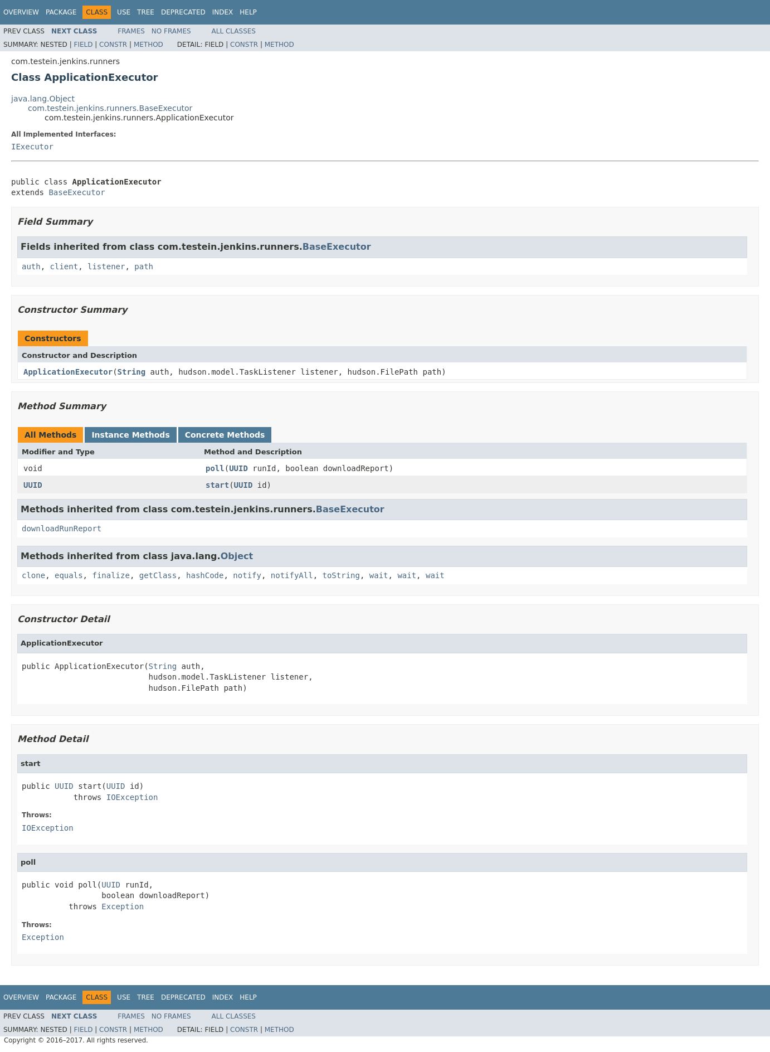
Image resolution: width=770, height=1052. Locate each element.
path (143, 266)
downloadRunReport (61, 528)
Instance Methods (130, 434)
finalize (110, 575)
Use (123, 12)
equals (69, 575)
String (132, 371)
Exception (122, 906)
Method (148, 45)
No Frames (171, 31)
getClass (158, 575)
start (217, 485)
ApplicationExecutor (68, 371)
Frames (131, 31)
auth (31, 266)
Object (237, 556)
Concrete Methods (225, 434)
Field (83, 45)
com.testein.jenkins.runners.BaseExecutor (110, 108)
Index (222, 12)
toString (341, 575)
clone (33, 575)
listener (106, 266)
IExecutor (32, 146)
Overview (21, 12)
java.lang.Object (43, 98)
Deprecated (183, 12)
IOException (132, 797)
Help (248, 12)
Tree (145, 12)
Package (61, 12)
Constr (113, 45)
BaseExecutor (76, 192)
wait (378, 575)
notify (247, 575)
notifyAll (292, 575)
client (64, 266)
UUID (238, 468)
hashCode (204, 575)
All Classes (234, 31)
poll (215, 468)
